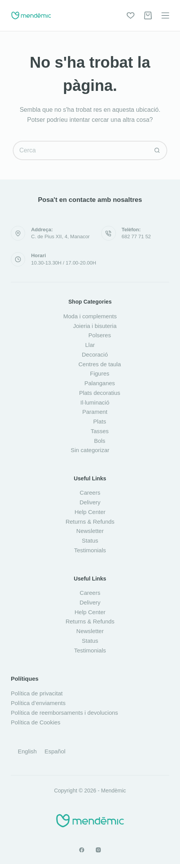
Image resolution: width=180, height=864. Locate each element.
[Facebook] (81, 849)
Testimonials (90, 550)
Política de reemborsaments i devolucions (64, 712)
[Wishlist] (130, 15)
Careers (90, 492)
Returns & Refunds (90, 521)
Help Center (90, 512)
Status (90, 540)
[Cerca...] (80, 150)
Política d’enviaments (38, 703)
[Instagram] (98, 849)
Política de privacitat (37, 693)
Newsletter (90, 531)
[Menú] (165, 15)
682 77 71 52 (136, 236)
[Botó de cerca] (157, 150)
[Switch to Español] (55, 751)
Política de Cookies (35, 722)
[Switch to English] (27, 751)
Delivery (90, 502)
